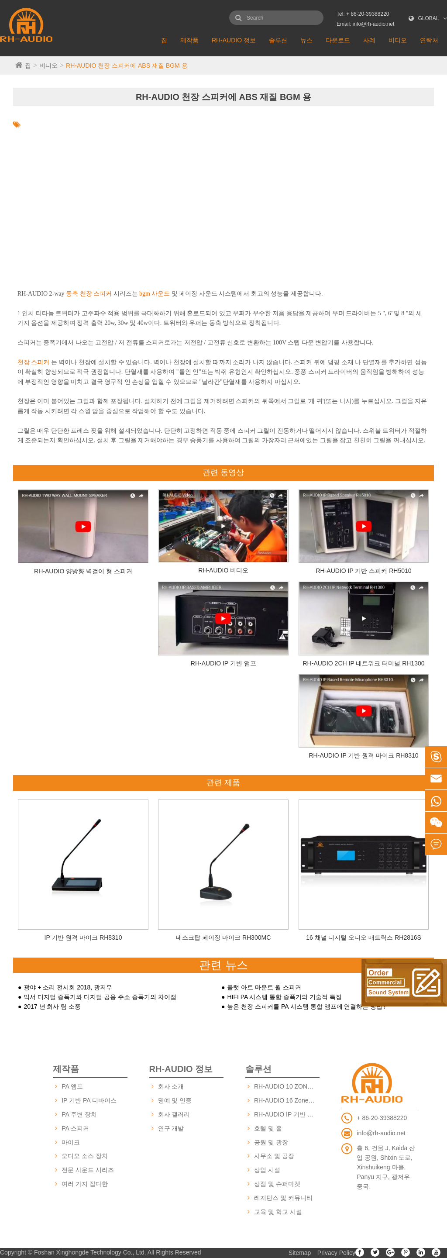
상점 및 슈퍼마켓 (277, 1183)
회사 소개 (171, 1086)
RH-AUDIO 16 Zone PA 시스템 (287, 1100)
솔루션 (278, 40)
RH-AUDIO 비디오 (223, 570)
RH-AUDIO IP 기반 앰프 (223, 663)
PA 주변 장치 (79, 1114)
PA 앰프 (72, 1086)
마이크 (71, 1142)
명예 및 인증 (175, 1100)
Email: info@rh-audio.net (365, 24)
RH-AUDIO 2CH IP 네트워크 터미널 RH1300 (364, 663)
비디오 (398, 40)
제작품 (189, 40)
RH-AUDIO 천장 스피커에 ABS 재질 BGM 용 (126, 65)
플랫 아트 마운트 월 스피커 (264, 987)
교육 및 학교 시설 (278, 1211)
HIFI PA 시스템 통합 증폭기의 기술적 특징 (284, 996)
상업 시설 (267, 1169)
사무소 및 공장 (274, 1155)
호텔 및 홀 (268, 1128)
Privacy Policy (336, 1252)
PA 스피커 (75, 1128)
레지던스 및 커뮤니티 (283, 1197)
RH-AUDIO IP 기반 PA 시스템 (287, 1114)
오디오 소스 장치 (85, 1155)
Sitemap (300, 1252)
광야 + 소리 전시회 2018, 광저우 (68, 987)
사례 (369, 40)
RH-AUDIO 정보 (234, 40)
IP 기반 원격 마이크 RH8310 (83, 937)
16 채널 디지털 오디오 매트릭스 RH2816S (363, 937)
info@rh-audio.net (381, 1133)
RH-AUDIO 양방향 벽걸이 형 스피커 (83, 571)
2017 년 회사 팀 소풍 (52, 1006)
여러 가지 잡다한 (85, 1183)
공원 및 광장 (271, 1142)
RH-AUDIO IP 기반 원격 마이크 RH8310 (364, 755)
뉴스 (306, 40)
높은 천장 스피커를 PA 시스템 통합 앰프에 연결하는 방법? (306, 1006)
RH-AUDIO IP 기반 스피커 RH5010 (363, 570)
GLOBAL (428, 18)
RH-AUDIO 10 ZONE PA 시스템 (287, 1086)
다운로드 (338, 40)
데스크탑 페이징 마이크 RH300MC (223, 937)
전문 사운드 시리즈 (88, 1169)
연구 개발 (171, 1128)
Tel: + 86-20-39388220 (363, 14)
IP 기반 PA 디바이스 (89, 1100)
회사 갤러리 (174, 1114)
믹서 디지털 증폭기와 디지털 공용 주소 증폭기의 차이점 (100, 996)
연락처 (429, 40)
